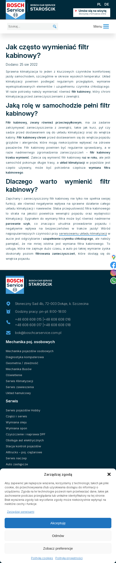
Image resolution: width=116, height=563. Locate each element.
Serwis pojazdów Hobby (23, 410)
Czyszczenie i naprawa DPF (25, 434)
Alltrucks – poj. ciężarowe (24, 452)
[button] (109, 474)
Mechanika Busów (18, 369)
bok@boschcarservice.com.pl (38, 333)
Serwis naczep (16, 458)
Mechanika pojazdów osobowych (29, 351)
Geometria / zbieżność (22, 363)
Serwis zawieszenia (20, 387)
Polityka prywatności (69, 558)
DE (106, 4)
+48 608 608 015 (28, 319)
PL (99, 4)
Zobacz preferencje (58, 548)
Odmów (58, 536)
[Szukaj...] (32, 26)
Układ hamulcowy (18, 393)
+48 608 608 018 (57, 325)
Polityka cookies (42, 558)
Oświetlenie (14, 375)
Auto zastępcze (17, 464)
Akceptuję (58, 523)
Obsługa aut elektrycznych (25, 440)
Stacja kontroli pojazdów (23, 446)
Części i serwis (16, 416)
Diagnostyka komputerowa (25, 357)
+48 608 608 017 (28, 325)
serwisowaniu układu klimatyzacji (83, 233)
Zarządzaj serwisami (20, 511)
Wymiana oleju (16, 422)
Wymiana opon (16, 428)
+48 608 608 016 (57, 319)
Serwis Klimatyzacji (19, 381)
